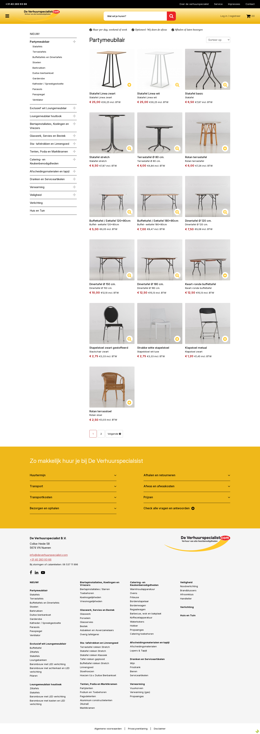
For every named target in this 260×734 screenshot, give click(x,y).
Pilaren (34, 675)
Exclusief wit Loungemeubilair (48, 108)
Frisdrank (135, 667)
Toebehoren (87, 593)
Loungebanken (38, 659)
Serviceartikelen (139, 675)
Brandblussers (188, 590)
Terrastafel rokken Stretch (95, 646)
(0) (250, 16)
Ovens (133, 593)
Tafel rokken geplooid (92, 659)
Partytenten (86, 687)
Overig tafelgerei (89, 634)
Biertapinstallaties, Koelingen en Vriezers (49, 126)
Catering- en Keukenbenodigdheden (44, 161)
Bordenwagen (138, 605)
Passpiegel (38, 94)
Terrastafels (39, 51)
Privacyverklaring (138, 728)
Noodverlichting (189, 586)
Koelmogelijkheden (90, 597)
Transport (36, 486)
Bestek (84, 626)
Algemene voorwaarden (108, 728)
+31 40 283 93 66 (16, 4)
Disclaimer (160, 728)
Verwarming (37, 187)
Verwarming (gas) (140, 692)
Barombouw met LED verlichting (48, 664)
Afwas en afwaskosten (159, 486)
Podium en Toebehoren (93, 692)
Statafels (37, 46)
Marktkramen (87, 707)
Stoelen (36, 62)
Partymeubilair (39, 41)
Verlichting (36, 203)
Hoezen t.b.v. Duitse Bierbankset (98, 675)
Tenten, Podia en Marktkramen (49, 151)
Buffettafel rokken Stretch (94, 663)
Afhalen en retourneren (159, 475)
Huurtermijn (38, 475)
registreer (234, 15)
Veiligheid (36, 195)
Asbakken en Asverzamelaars (97, 630)
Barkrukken (38, 67)
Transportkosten (41, 497)
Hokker (134, 625)
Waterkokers (137, 621)
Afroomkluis (187, 594)
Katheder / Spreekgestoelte (48, 83)
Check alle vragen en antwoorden (167, 508)
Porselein (85, 618)
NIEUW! (35, 34)
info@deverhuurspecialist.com (49, 555)
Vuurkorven (136, 687)
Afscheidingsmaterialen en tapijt (50, 171)
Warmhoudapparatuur (142, 588)
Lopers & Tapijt (138, 650)
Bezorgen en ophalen (44, 508)
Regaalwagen (138, 609)
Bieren (133, 671)
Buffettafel (36, 647)
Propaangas (137, 629)
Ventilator (37, 99)
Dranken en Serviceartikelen (47, 179)
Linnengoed (86, 667)
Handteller (186, 598)
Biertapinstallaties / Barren (95, 588)
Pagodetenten (88, 696)
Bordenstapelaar (139, 601)
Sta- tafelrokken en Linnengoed (49, 143)
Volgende (114, 433)
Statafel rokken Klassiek (93, 655)
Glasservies (86, 622)
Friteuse (134, 597)
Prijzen (148, 497)
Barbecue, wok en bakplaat (145, 613)
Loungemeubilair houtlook (46, 116)
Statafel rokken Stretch (93, 650)
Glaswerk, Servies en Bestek (48, 135)
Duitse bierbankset (43, 73)
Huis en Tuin (37, 210)
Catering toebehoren (142, 633)
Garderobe (38, 78)
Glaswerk (85, 613)
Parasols (37, 89)
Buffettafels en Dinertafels (47, 57)
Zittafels (34, 651)
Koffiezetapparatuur (141, 617)
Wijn (132, 663)
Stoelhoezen (87, 671)
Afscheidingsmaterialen (143, 646)
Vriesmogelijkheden (91, 601)
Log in (223, 15)
